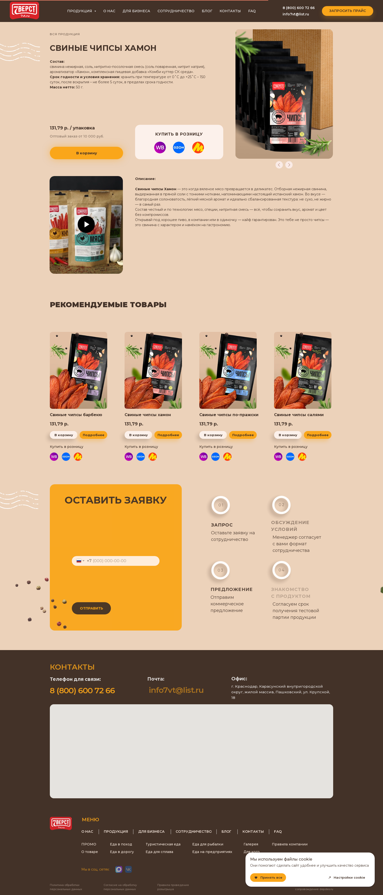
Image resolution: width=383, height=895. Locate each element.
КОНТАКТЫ (230, 11)
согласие (92, 596)
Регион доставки (89, 571)
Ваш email (81, 533)
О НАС (109, 11)
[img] (302, 370)
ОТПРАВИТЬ (90, 608)
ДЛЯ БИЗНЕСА (136, 11)
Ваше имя (81, 514)
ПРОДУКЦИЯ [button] (80, 11)
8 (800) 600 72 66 (299, 8)
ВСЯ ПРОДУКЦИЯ (65, 34)
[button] (347, 11)
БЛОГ (207, 11)
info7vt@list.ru (296, 14)
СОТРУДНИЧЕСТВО (176, 11)
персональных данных (135, 596)
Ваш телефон (85, 552)
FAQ (252, 11)
